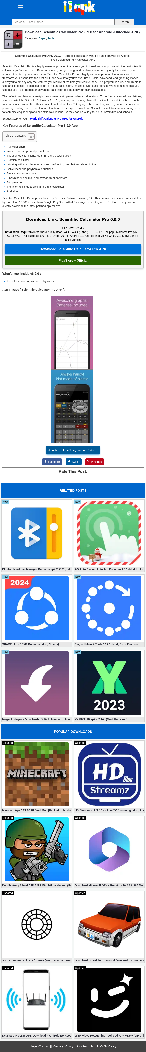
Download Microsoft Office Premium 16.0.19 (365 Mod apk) (109, 885)
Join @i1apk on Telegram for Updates (73, 450)
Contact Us (85, 1046)
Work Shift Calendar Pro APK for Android (56, 118)
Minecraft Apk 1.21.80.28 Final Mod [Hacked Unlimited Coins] (36, 810)
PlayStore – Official (73, 260)
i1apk (34, 1046)
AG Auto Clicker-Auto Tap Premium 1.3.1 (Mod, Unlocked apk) (109, 569)
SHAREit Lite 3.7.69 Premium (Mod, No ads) (30, 644)
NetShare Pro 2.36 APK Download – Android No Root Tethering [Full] (36, 1035)
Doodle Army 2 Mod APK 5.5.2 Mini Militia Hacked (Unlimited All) (36, 885)
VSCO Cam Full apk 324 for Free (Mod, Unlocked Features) (36, 960)
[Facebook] (52, 461)
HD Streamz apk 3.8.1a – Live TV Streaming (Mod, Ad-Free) (109, 810)
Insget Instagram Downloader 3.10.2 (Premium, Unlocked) (36, 719)
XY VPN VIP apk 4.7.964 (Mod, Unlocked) (101, 719)
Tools (51, 38)
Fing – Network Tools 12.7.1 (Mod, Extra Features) (107, 644)
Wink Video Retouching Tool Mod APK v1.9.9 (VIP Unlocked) (109, 1035)
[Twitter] (74, 461)
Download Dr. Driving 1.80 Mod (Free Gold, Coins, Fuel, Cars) (109, 960)
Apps (41, 38)
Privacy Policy (63, 1046)
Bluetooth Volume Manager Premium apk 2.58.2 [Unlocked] (36, 569)
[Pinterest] (94, 461)
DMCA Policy (106, 1046)
